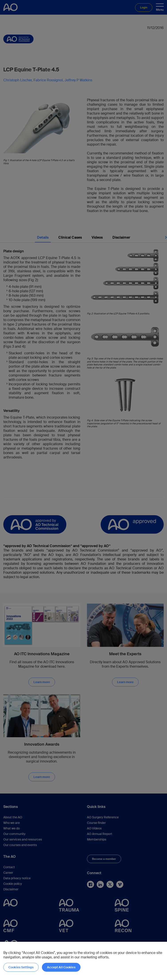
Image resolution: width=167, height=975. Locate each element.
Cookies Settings (20, 967)
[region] (83, 958)
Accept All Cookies (61, 967)
